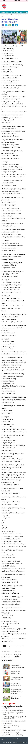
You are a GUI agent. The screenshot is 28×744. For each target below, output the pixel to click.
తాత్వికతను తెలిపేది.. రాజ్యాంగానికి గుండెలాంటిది (17, 666)
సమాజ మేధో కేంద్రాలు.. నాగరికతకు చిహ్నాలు (13, 735)
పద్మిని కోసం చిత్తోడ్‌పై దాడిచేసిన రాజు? (6, 656)
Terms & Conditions (23, 742)
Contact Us (10, 742)
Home (2, 14)
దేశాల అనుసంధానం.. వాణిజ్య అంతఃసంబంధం (14, 721)
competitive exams (11, 646)
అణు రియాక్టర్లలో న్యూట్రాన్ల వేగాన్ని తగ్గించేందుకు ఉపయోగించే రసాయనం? (14, 718)
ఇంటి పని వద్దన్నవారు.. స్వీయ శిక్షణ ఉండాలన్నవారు (11, 727)
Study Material (9, 14)
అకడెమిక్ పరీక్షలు (5, 12)
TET (4, 648)
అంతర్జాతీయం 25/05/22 (17, 656)
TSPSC (8, 648)
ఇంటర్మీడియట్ (14, 12)
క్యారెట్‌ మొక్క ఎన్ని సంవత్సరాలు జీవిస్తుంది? (13, 710)
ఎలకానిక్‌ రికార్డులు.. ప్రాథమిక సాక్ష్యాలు (15, 672)
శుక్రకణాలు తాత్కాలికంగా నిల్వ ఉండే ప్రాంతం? (17, 678)
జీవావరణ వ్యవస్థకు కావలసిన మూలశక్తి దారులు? (14, 730)
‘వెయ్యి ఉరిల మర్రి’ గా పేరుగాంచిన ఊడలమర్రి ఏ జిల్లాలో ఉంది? (17, 692)
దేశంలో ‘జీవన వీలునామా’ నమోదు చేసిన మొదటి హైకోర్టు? (13, 707)
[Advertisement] (17, 6)
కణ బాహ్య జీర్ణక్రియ (7, 723)
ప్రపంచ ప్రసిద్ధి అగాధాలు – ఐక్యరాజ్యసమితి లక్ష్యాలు (13, 714)
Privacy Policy (15, 742)
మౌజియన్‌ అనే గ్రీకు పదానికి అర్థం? (11, 732)
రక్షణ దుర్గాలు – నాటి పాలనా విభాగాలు (16, 698)
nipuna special (20, 646)
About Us (5, 742)
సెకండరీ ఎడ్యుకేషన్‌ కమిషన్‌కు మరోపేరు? (16, 685)
